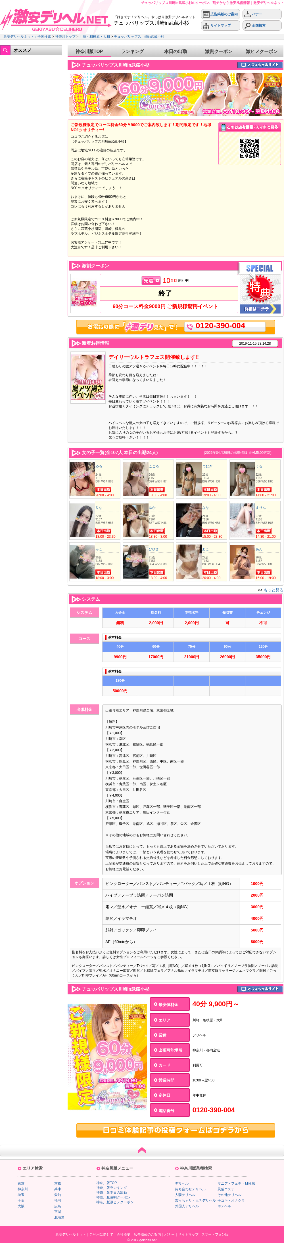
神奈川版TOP (89, 51)
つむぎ (207, 466)
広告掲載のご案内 (220, 14)
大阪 (21, 1206)
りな (98, 508)
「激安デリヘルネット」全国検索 (25, 37)
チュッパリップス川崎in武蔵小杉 (139, 37)
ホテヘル (224, 1206)
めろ (98, 466)
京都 (57, 1183)
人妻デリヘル (185, 1195)
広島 (57, 1206)
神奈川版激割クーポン (113, 1197)
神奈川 (23, 1189)
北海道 (59, 1217)
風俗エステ (226, 1189)
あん (259, 549)
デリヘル (182, 1183)
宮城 (57, 1212)
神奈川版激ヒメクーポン (115, 1202)
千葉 (21, 1200)
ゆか (152, 508)
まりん (261, 508)
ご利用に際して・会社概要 (109, 1234)
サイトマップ (217, 25)
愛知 (57, 1195)
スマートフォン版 (215, 1234)
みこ (98, 549)
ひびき (154, 549)
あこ (205, 549)
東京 (21, 1183)
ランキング (132, 51)
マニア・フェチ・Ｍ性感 (236, 1183)
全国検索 (255, 25)
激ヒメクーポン (262, 51)
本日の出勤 (175, 51)
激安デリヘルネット (70, 1234)
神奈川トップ (65, 37)
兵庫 (57, 1189)
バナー (253, 14)
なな (205, 508)
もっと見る (273, 590)
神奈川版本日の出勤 (111, 1193)
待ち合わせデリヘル (190, 1189)
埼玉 (21, 1195)
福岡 (57, 1200)
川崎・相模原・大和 (94, 37)
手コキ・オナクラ (231, 1200)
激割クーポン (218, 51)
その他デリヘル (229, 1195)
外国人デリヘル (187, 1206)
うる (259, 466)
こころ (154, 466)
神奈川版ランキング (111, 1188)
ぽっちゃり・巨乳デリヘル (195, 1200)
